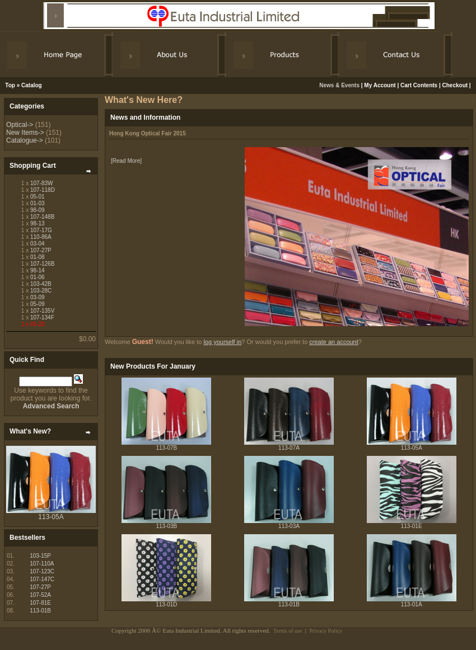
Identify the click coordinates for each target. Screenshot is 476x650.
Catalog (31, 85)
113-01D (166, 604)
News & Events (340, 85)
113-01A (411, 604)
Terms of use (287, 631)
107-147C (42, 579)
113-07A (289, 448)
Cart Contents (418, 85)
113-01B (40, 610)
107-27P (40, 587)
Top (10, 85)
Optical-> (19, 125)
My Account (379, 85)
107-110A (42, 563)
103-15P (40, 556)
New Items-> (25, 132)
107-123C (42, 571)
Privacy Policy (326, 631)
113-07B (166, 448)
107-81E (40, 603)
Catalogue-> (24, 140)
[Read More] (126, 161)
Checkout (455, 85)
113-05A (50, 517)
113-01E (411, 526)
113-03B (166, 526)
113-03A (289, 526)
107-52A (40, 595)
